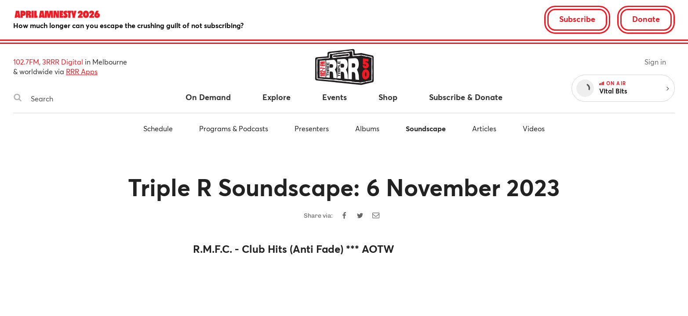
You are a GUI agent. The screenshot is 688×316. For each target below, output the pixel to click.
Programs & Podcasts (233, 128)
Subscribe (577, 19)
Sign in (655, 61)
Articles (484, 128)
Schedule (158, 128)
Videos (534, 128)
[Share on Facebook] (344, 215)
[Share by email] (375, 215)
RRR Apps (82, 71)
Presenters (312, 128)
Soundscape (426, 128)
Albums (367, 128)
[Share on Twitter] (360, 215)
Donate (646, 19)
